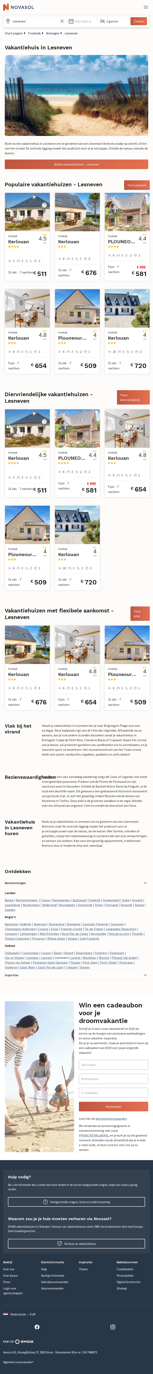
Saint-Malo (27, 967)
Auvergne (40, 924)
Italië (125, 900)
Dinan (58, 953)
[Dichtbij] (146, 7)
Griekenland (111, 900)
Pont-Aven (90, 962)
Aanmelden (113, 1107)
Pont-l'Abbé (108, 962)
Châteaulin (12, 953)
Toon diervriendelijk (129, 397)
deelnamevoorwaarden (111, 1119)
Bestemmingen (27, 900)
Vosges (72, 938)
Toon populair (137, 185)
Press (6, 1282)
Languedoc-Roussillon (121, 929)
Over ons (8, 1269)
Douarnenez (84, 953)
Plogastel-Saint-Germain (50, 962)
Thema (83, 1269)
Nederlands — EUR (19, 1314)
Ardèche (25, 924)
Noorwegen (67, 905)
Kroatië (137, 900)
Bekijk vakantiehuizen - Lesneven (76, 164)
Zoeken (139, 21)
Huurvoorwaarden (52, 1288)
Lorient (75, 958)
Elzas (54, 929)
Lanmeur (32, 958)
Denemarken (61, 900)
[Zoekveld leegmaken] (62, 21)
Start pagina (14, 33)
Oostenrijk (85, 905)
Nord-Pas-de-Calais (75, 934)
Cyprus (45, 900)
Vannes (85, 967)
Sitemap (122, 1288)
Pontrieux (126, 962)
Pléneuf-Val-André (124, 958)
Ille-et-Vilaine (14, 958)
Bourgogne (57, 924)
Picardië (137, 934)
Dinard (68, 953)
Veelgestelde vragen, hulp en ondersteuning (76, 1202)
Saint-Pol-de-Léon (50, 967)
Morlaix (104, 958)
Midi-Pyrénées (49, 934)
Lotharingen (28, 934)
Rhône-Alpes (56, 938)
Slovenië (126, 905)
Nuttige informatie (52, 1275)
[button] (82, 21)
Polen (99, 905)
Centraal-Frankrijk (95, 924)
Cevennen (117, 924)
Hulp (44, 1269)
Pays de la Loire (119, 934)
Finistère (101, 953)
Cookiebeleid (125, 1269)
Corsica (43, 929)
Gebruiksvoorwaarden (54, 1282)
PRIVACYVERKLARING (93, 1135)
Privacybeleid (125, 1275)
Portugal (112, 905)
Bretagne (52, 33)
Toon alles (137, 613)
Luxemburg (12, 905)
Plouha (75, 962)
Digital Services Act (129, 1282)
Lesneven (71, 33)
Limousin (11, 934)
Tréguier (71, 967)
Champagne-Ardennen (20, 929)
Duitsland (79, 900)
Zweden (10, 910)
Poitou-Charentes (17, 938)
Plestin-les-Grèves (17, 962)
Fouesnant (117, 953)
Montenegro (31, 905)
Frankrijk (34, 33)
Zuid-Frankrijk (89, 938)
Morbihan (89, 958)
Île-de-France (94, 929)
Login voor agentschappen (13, 1290)
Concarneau (30, 953)
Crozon (46, 953)
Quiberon (11, 967)
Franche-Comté (71, 929)
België (9, 900)
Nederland (49, 905)
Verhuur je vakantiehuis (76, 1243)
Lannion (46, 958)
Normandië (98, 934)
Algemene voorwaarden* (18, 1362)
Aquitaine (11, 924)
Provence (38, 938)
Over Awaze (10, 1275)
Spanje (139, 905)
